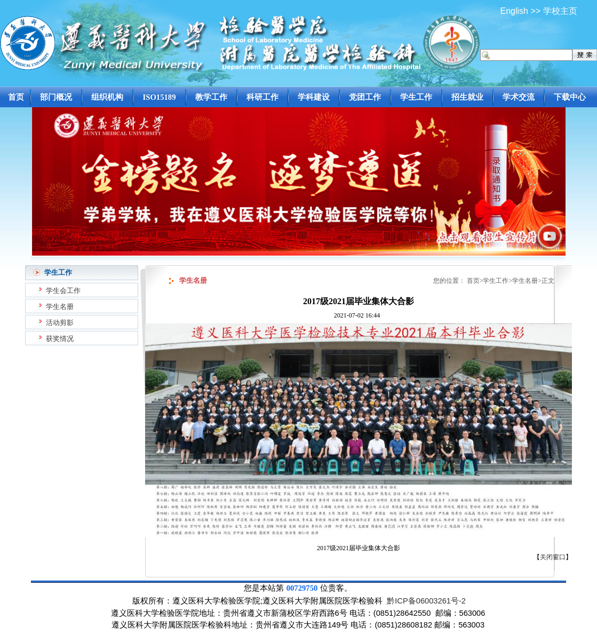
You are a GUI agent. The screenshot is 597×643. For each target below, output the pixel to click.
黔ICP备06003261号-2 (426, 601)
